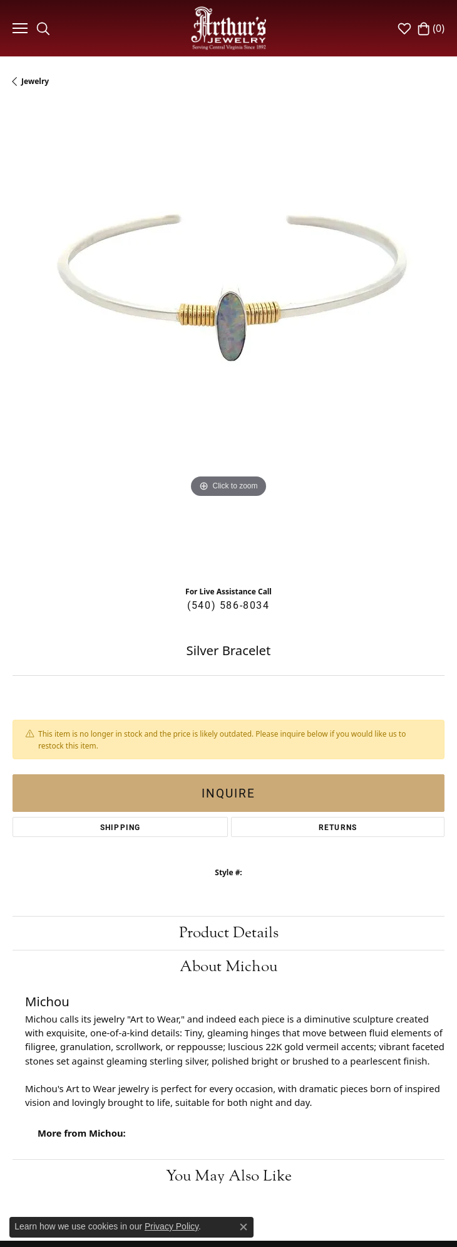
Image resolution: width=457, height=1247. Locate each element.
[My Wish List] (404, 28)
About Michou (228, 966)
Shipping (120, 827)
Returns (338, 827)
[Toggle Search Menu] (43, 28)
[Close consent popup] (243, 1227)
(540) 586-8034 (228, 604)
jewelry (35, 81)
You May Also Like (229, 1176)
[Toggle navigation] (18, 28)
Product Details (229, 932)
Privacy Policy (171, 1226)
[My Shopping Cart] (430, 28)
